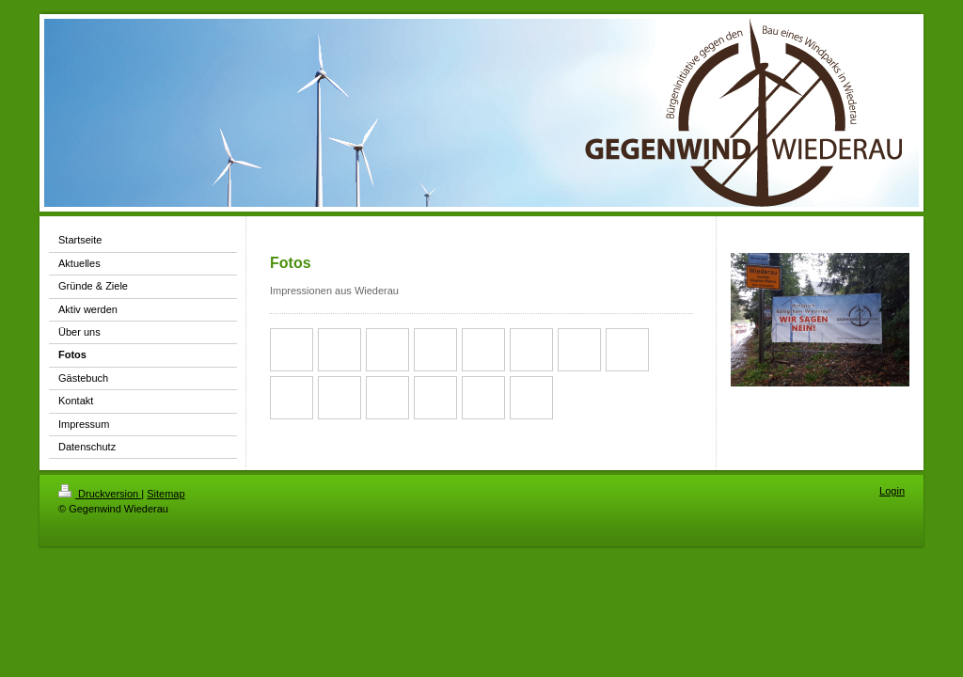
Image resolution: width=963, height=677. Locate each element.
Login (892, 490)
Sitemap (165, 493)
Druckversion (99, 493)
